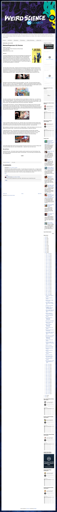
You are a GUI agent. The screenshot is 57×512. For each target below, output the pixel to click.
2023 (46, 241)
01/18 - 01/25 (48, 390)
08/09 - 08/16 (48, 281)
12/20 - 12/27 (48, 255)
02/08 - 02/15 (48, 386)
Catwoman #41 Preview (49, 346)
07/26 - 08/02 (48, 284)
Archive (10, 40)
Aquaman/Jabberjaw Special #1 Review (51, 205)
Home (4, 40)
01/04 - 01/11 (48, 393)
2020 (46, 245)
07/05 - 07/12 (48, 288)
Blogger (35, 508)
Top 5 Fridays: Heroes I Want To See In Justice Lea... (49, 303)
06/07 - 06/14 (48, 294)
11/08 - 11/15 (48, 263)
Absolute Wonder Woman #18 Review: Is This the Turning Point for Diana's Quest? (49, 142)
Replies (7, 175)
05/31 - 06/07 (48, 364)
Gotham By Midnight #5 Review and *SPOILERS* (49, 337)
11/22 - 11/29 (48, 260)
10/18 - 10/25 (48, 267)
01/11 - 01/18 (48, 392)
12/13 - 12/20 (48, 256)
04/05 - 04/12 (48, 375)
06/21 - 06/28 (48, 291)
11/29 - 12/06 (48, 259)
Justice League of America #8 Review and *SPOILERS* (51, 168)
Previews (22, 40)
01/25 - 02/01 (48, 389)
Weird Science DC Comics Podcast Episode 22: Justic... (50, 361)
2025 (46, 238)
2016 (46, 251)
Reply (5, 173)
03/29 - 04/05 (48, 376)
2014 (46, 395)
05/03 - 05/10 (48, 369)
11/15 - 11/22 (48, 262)
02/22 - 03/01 (48, 383)
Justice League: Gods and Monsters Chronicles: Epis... (50, 311)
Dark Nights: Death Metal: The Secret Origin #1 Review (51, 186)
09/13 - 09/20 (48, 274)
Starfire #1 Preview (49, 345)
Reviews (16, 40)
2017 (46, 249)
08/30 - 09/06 (48, 277)
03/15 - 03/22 (48, 379)
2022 (46, 242)
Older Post (39, 193)
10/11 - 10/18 (48, 269)
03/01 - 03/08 (48, 382)
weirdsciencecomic (54, 66)
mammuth (28, 508)
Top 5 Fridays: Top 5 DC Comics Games (51, 214)
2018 (46, 248)
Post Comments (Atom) (11, 195)
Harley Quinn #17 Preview (50, 335)
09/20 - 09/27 (48, 273)
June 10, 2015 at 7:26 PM (13, 167)
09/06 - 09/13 (48, 276)
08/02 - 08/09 (48, 283)
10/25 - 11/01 (48, 266)
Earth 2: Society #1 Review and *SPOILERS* (49, 325)
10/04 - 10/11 (48, 270)
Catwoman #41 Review (49, 305)
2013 (46, 396)
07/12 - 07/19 (48, 287)
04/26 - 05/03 (48, 371)
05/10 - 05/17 (48, 368)
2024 (46, 239)
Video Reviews (30, 40)
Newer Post (5, 193)
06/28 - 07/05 (48, 290)
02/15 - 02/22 (48, 385)
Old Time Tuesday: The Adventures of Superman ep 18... (50, 343)
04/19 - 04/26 (48, 372)
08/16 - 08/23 (48, 280)
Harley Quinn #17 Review (50, 320)
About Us (38, 40)
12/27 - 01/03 (48, 253)
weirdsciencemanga (54, 85)
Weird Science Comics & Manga (48, 66)
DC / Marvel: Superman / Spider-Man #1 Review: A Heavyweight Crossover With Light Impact (49, 196)
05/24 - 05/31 (48, 365)
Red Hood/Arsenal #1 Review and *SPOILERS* (49, 318)
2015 (46, 252)
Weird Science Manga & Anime (47, 85)
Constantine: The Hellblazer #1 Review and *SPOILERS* (49, 308)
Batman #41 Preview (49, 354)
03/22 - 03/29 (48, 378)
